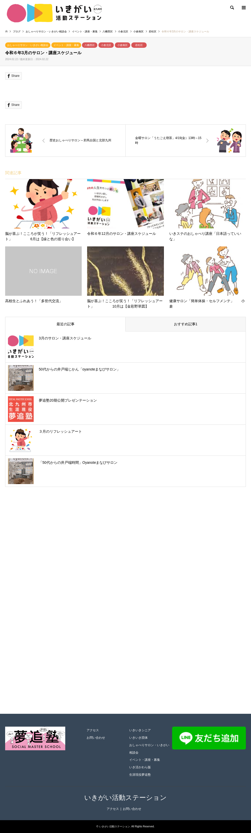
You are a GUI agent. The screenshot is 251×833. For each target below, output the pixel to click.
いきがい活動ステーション (125, 797)
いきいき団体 (138, 737)
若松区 (139, 45)
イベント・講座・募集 (66, 45)
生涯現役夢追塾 (140, 774)
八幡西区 (90, 45)
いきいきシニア (140, 730)
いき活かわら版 (140, 767)
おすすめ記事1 (186, 324)
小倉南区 (122, 45)
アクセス (93, 730)
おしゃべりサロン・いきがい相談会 (27, 45)
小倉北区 (106, 45)
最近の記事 (66, 324)
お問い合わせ (96, 737)
